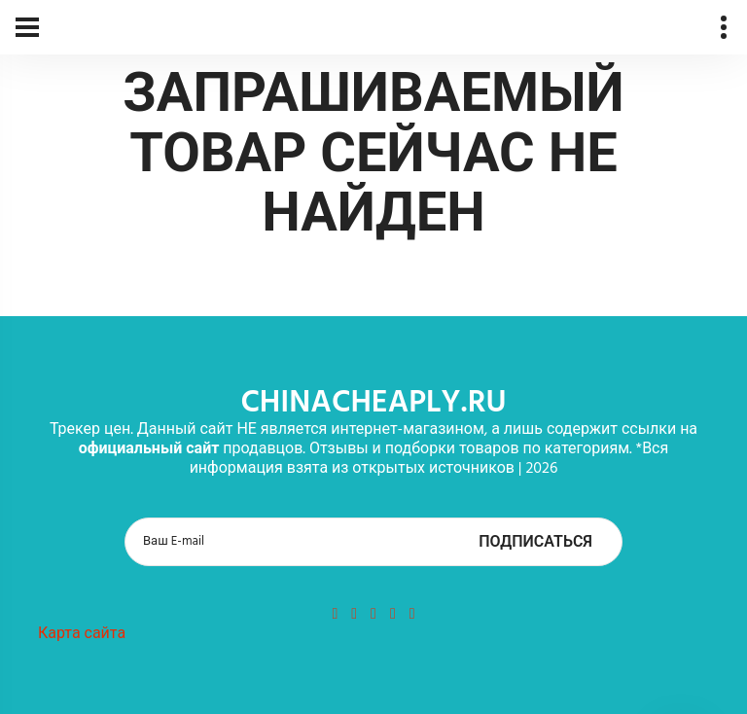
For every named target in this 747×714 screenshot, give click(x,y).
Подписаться (535, 542)
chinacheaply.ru (373, 403)
